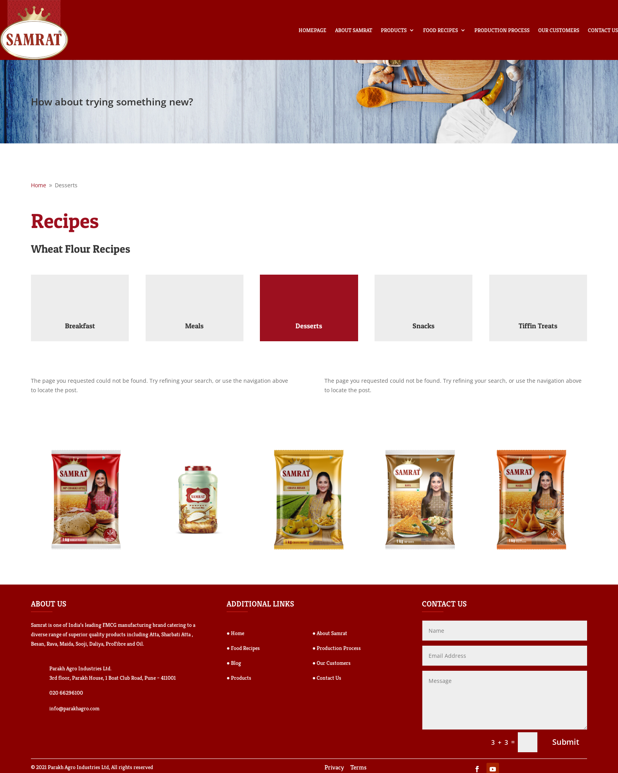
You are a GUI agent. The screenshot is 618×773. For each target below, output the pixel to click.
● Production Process (336, 648)
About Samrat (353, 30)
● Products (239, 677)
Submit (565, 742)
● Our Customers (331, 662)
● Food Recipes (243, 648)
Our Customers (558, 30)
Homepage (312, 30)
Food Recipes (440, 30)
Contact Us (603, 30)
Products (394, 30)
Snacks (423, 326)
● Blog (234, 662)
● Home (235, 633)
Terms (358, 767)
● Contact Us (326, 677)
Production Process (502, 30)
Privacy (334, 767)
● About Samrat (329, 633)
